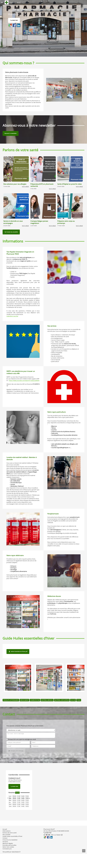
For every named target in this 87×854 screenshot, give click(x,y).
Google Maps (10, 25)
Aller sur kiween (57, 835)
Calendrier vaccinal (12, 316)
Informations (7, 831)
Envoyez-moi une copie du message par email (22, 740)
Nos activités (6, 834)
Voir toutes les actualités (11, 232)
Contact (5, 838)
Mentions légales (8, 843)
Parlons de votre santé (9, 833)
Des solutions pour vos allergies (14, 184)
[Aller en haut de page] (83, 850)
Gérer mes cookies (8, 847)
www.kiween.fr (16, 852)
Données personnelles (9, 845)
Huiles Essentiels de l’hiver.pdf (17, 652)
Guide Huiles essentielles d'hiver (12, 836)
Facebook (14, 25)
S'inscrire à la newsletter (10, 840)
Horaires (5, 842)
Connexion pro (7, 849)
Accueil (5, 829)
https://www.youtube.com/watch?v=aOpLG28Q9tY (24, 380)
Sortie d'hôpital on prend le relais (69, 184)
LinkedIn (18, 25)
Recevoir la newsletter (11, 133)
